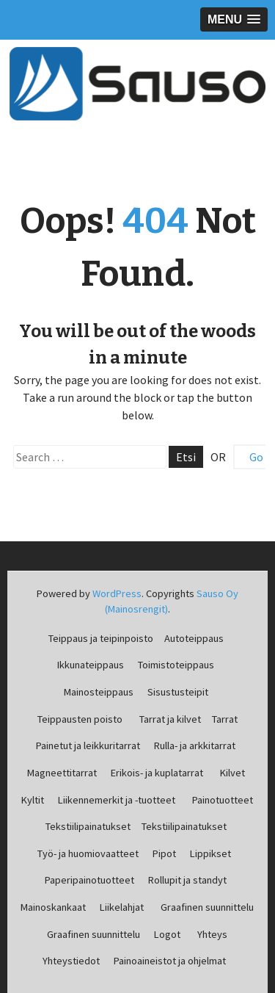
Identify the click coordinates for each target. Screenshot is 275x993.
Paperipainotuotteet (89, 880)
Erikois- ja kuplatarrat (157, 772)
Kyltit (32, 799)
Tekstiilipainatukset (88, 826)
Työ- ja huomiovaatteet (88, 853)
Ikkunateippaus (90, 664)
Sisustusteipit (177, 691)
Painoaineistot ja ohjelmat (170, 960)
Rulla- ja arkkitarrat (194, 745)
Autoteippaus (194, 638)
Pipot (164, 853)
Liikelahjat (122, 907)
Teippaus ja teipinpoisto (100, 638)
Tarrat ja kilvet (170, 719)
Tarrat (225, 719)
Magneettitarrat (62, 772)
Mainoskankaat (53, 907)
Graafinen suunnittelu (207, 907)
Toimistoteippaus (176, 664)
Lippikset (210, 853)
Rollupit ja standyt (187, 880)
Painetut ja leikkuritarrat (88, 745)
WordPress (117, 593)
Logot (167, 934)
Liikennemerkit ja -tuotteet (116, 799)
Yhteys (212, 934)
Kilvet (232, 772)
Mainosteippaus (98, 691)
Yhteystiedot (71, 960)
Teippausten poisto (79, 719)
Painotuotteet (222, 799)
